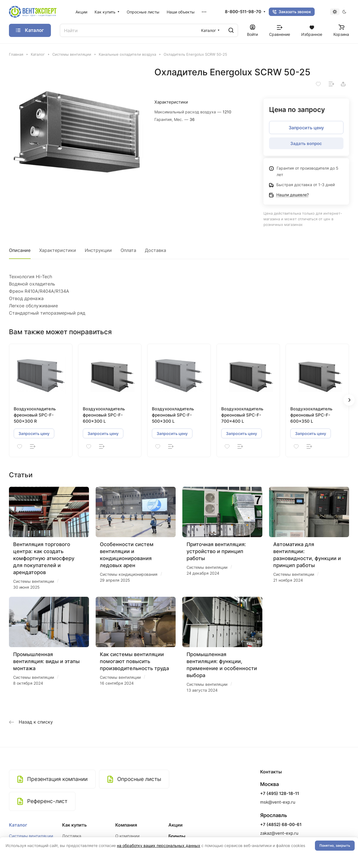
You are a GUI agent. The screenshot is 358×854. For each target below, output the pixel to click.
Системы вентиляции (31, 836)
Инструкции (98, 250)
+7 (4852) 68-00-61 (281, 824)
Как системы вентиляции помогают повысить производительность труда (134, 661)
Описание (19, 250)
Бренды (176, 836)
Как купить (74, 825)
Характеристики (57, 250)
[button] (349, 400)
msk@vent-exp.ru (277, 802)
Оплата (128, 250)
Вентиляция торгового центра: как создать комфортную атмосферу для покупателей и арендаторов (43, 558)
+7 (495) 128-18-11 (279, 793)
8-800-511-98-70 (243, 11)
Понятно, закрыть (334, 845)
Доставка (155, 250)
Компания (126, 825)
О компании (127, 836)
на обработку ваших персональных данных (158, 845)
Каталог (18, 825)
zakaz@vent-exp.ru (279, 833)
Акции (175, 825)
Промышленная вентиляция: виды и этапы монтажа (46, 661)
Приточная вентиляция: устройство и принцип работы (216, 551)
